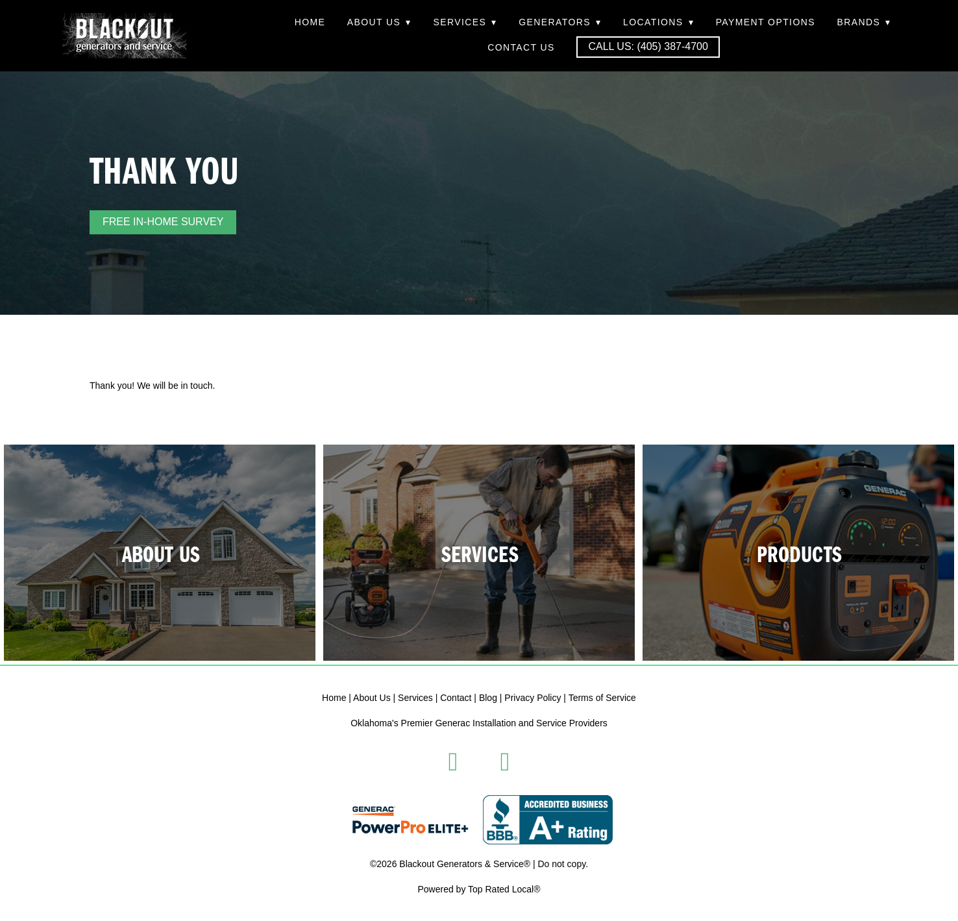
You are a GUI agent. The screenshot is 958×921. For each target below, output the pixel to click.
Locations (658, 22)
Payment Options (765, 22)
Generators (560, 22)
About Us (379, 22)
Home (310, 22)
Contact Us (521, 47)
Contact (455, 698)
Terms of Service (602, 698)
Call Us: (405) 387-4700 (647, 46)
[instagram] (504, 762)
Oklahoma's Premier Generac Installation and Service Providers (479, 723)
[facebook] (453, 762)
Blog (488, 698)
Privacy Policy (532, 698)
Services (465, 22)
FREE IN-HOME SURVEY (163, 221)
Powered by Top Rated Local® (478, 889)
